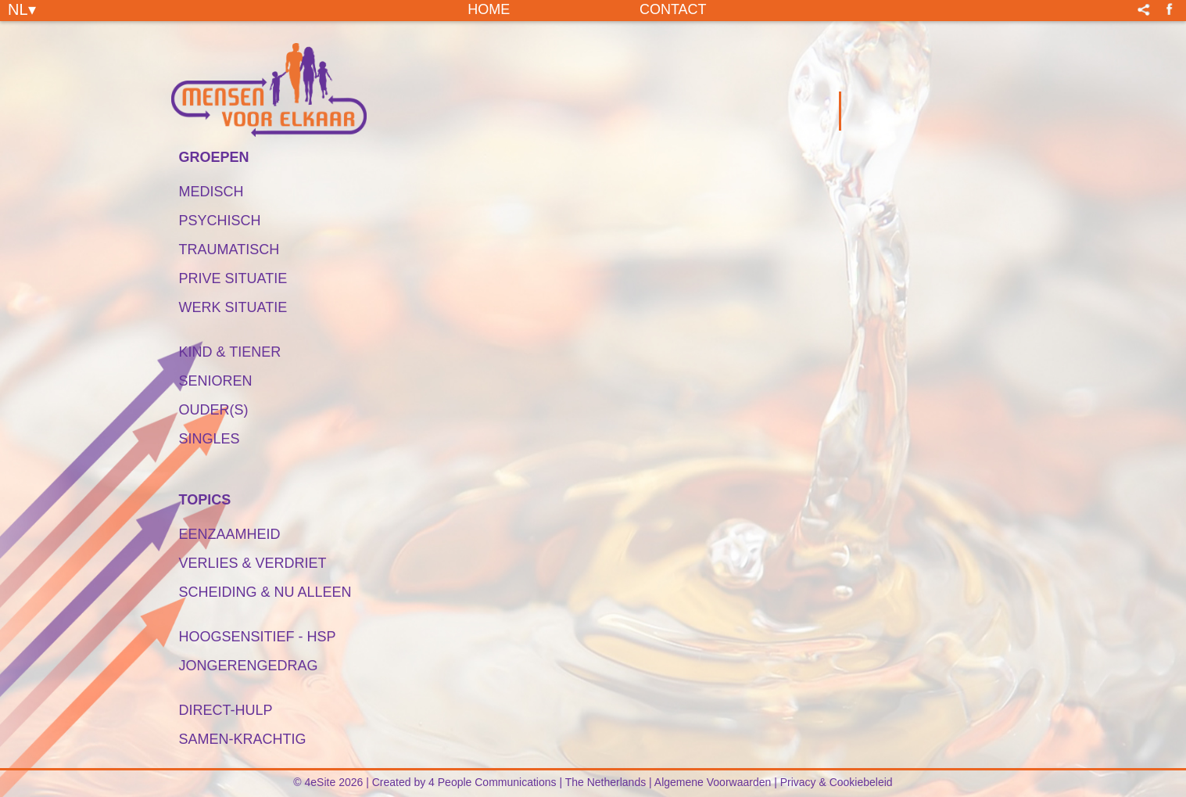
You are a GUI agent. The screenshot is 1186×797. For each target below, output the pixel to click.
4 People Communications (492, 782)
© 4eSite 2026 (328, 782)
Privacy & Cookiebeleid (836, 782)
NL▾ (22, 8)
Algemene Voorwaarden (712, 782)
